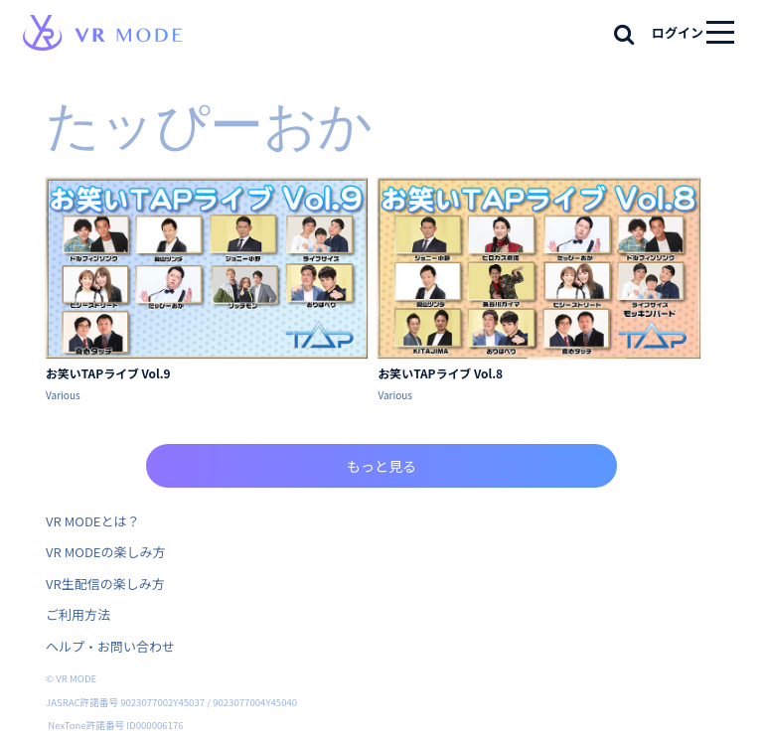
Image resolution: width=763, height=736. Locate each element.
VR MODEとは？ (92, 521)
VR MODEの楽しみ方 (105, 551)
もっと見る (381, 466)
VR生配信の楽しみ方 (105, 583)
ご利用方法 (78, 614)
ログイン (677, 32)
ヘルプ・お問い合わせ (110, 646)
